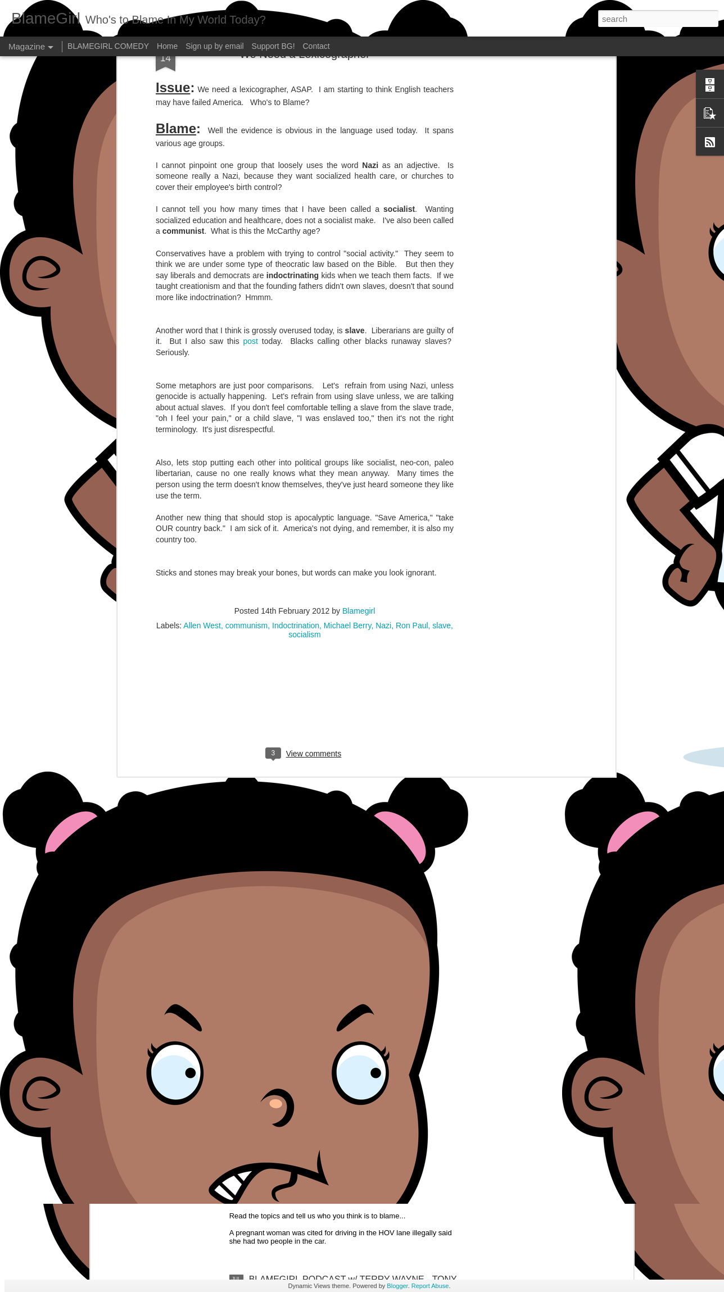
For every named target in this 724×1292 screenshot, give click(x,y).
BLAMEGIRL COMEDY (108, 46)
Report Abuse (430, 1285)
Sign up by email (214, 46)
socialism (304, 383)
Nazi (383, 374)
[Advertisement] (305, 456)
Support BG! (273, 46)
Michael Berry (348, 374)
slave (441, 374)
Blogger (397, 1285)
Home (167, 46)
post (250, 90)
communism (246, 374)
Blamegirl (358, 360)
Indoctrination (295, 374)
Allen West (202, 374)
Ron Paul (412, 374)
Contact (316, 46)
